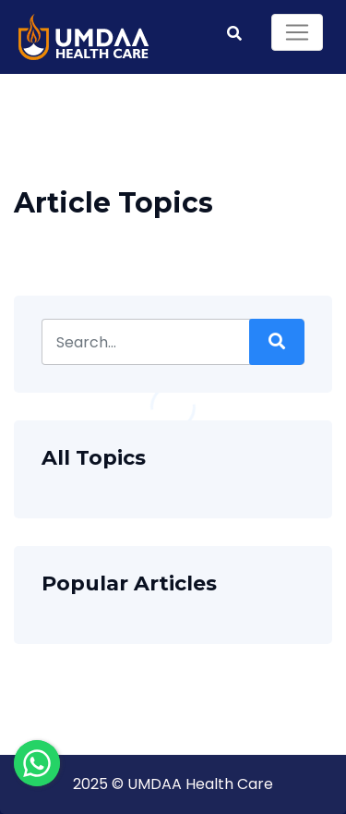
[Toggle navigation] (297, 32)
